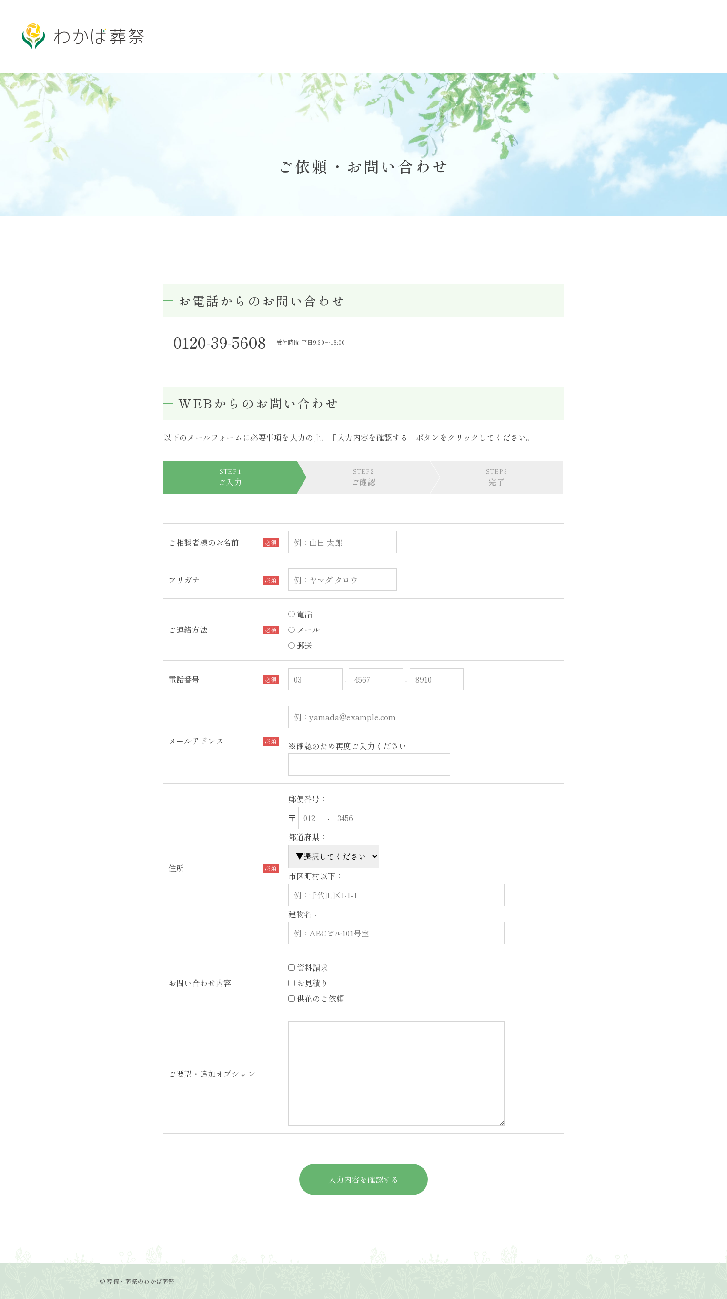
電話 (300, 614)
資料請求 (308, 967)
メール (304, 629)
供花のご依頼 (316, 998)
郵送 (300, 645)
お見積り (308, 983)
